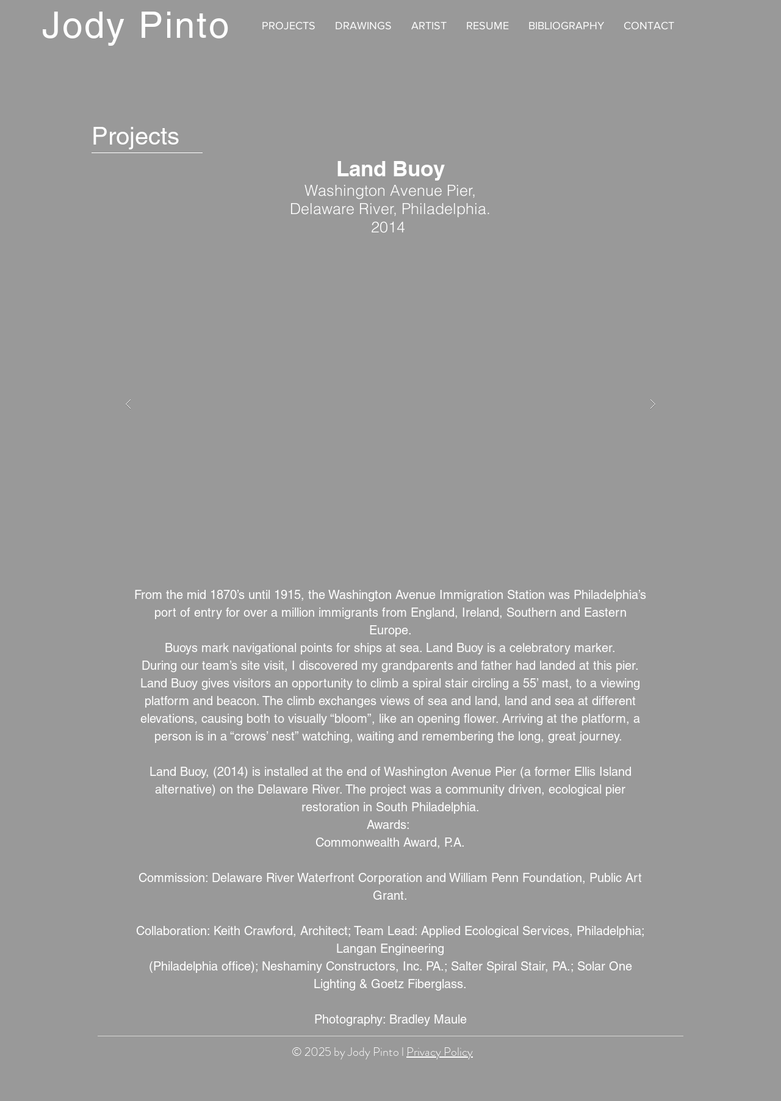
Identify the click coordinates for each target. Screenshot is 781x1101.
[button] (390, 404)
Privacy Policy (439, 1052)
